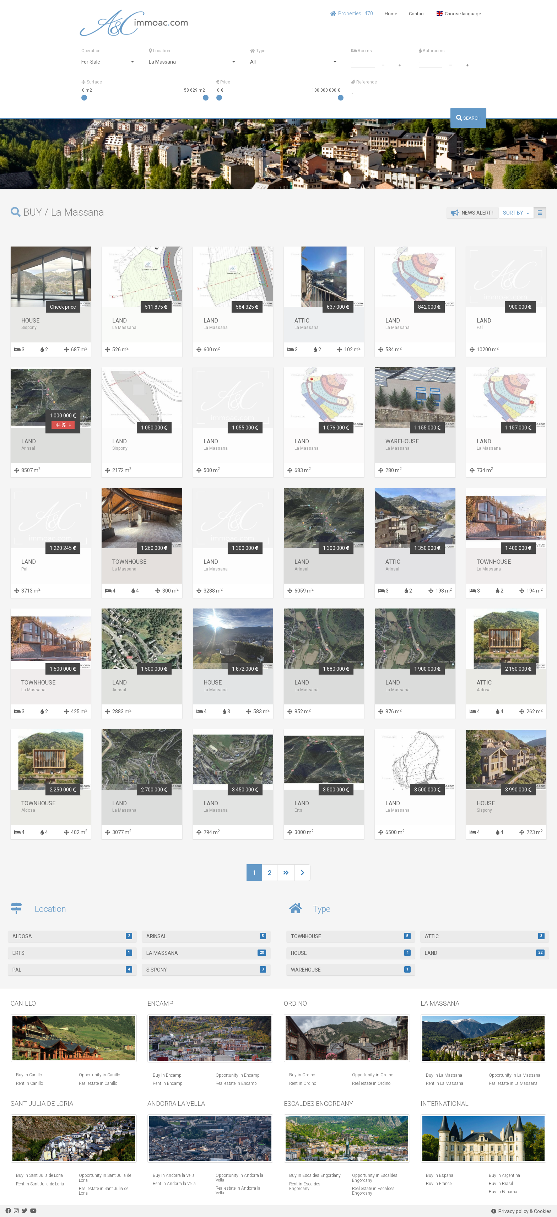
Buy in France (438, 1183)
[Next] (286, 872)
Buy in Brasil (501, 1183)
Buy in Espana (439, 1175)
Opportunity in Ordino (372, 1074)
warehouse (351, 969)
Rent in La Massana (444, 1083)
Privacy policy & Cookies (521, 1211)
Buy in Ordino (302, 1074)
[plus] (399, 64)
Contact (417, 13)
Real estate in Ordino (371, 1083)
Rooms (361, 50)
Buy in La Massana (444, 1075)
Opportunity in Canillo (99, 1074)
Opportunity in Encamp (238, 1075)
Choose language (459, 13)
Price (223, 82)
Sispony (206, 969)
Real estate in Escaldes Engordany (373, 1191)
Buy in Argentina (504, 1175)
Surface (91, 82)
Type (257, 50)
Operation (91, 50)
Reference (364, 82)
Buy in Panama (503, 1191)
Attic (485, 936)
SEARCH (468, 118)
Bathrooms (432, 50)
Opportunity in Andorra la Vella (239, 1178)
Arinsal (206, 936)
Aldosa (72, 936)
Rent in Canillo (29, 1083)
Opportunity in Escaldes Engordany (375, 1178)
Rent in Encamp (168, 1083)
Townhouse (351, 936)
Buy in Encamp (167, 1075)
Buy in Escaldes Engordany (315, 1175)
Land (485, 953)
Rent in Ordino (302, 1083)
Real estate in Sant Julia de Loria (103, 1191)
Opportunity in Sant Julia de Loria (105, 1178)
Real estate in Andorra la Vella (238, 1190)
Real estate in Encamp (236, 1083)
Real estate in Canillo (98, 1083)
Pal (72, 969)
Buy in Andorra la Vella (174, 1175)
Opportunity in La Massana (514, 1075)
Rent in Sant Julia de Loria (40, 1183)
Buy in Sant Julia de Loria (39, 1175)
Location (159, 50)
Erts (72, 953)
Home (391, 13)
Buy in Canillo (29, 1074)
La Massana (206, 953)
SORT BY (516, 213)
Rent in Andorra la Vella (174, 1183)
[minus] (382, 64)
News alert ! (472, 213)
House (351, 953)
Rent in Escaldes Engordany (304, 1186)
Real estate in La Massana (513, 1083)
